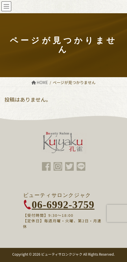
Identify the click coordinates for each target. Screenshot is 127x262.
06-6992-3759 (63, 204)
